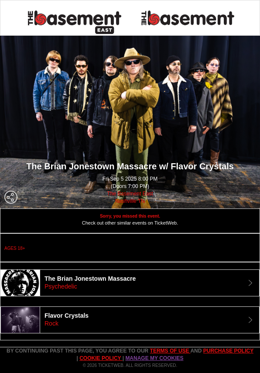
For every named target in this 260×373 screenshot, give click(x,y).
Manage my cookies (154, 358)
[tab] (130, 282)
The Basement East (130, 194)
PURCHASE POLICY (228, 351)
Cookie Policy (100, 358)
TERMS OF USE (170, 351)
